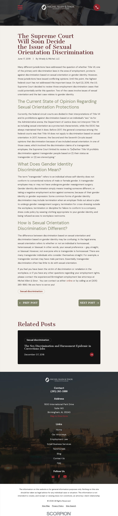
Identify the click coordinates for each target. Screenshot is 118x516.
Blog (59, 453)
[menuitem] (46, 506)
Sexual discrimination (31, 291)
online (69, 280)
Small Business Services (59, 444)
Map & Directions (59, 416)
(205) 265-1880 (59, 391)
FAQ (59, 463)
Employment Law (59, 439)
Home (59, 429)
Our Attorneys (59, 434)
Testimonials (59, 448)
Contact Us (59, 458)
